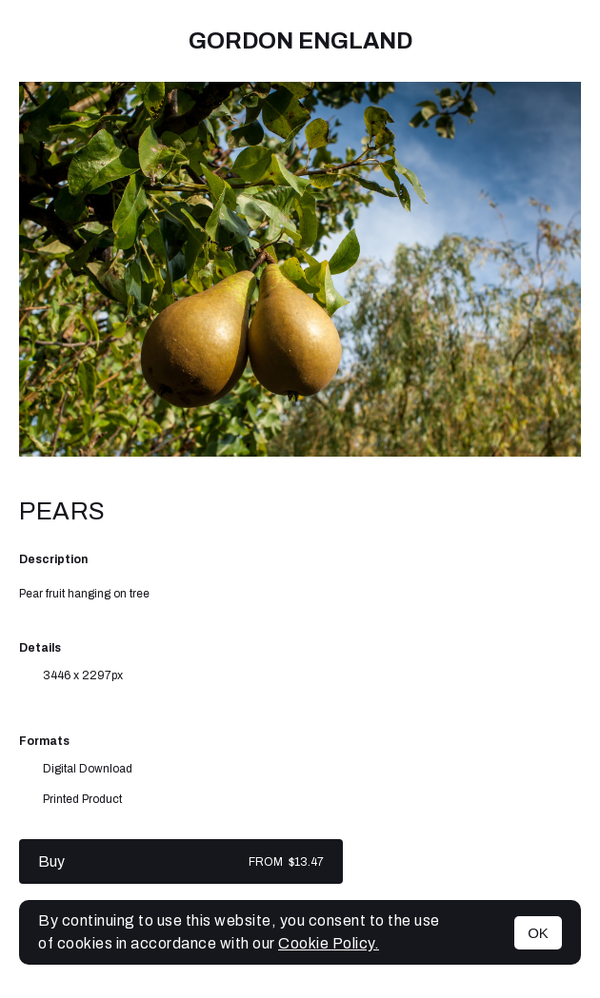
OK (538, 933)
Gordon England (300, 41)
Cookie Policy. (328, 943)
